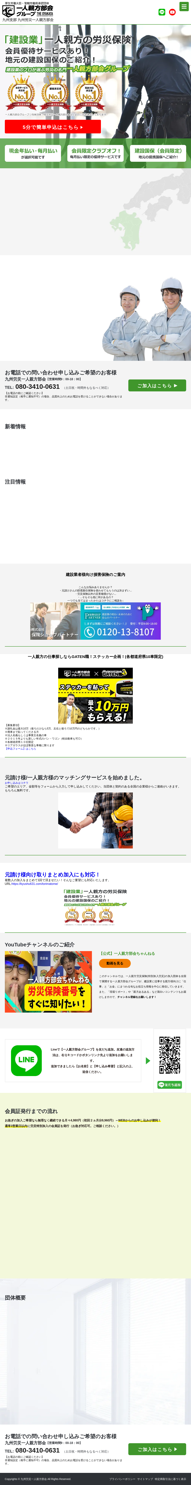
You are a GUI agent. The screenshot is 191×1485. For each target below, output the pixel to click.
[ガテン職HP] (95, 696)
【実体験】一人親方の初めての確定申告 (51, 465)
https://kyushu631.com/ (118, 1397)
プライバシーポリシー (122, 1479)
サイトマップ (145, 1479)
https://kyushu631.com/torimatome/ (35, 883)
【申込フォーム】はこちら (20, 748)
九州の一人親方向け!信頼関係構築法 (49, 454)
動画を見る (115, 963)
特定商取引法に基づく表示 (170, 1479)
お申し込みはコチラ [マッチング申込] (16, 782)
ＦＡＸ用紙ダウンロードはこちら (20, 1252)
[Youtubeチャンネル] (172, 12)
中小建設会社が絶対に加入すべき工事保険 (52, 443)
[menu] (184, 6)
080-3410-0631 (37, 386)
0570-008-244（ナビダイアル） (124, 1318)
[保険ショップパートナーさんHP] (95, 621)
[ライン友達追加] (162, 12)
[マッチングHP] (95, 820)
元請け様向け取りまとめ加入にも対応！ (52, 875)
